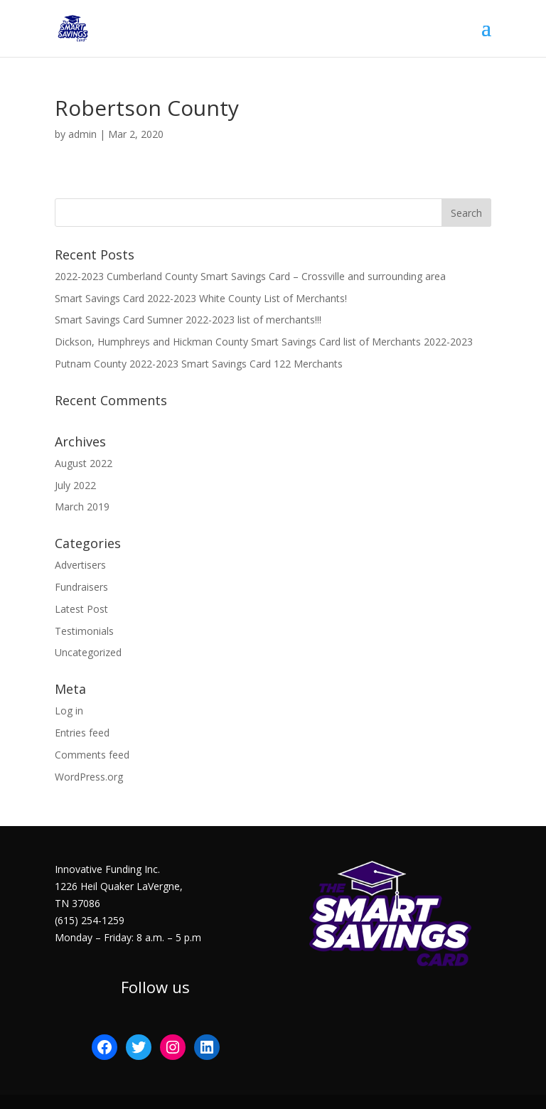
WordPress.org (89, 776)
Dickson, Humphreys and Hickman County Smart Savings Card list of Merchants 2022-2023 (264, 341)
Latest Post (81, 609)
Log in (69, 710)
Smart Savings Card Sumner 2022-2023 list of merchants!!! (188, 319)
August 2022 (83, 463)
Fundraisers (81, 587)
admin (82, 134)
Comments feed (92, 754)
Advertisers (80, 565)
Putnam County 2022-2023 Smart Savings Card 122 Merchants (199, 363)
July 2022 (75, 485)
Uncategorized (88, 652)
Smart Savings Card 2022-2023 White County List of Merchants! (201, 298)
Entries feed (82, 732)
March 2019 (82, 506)
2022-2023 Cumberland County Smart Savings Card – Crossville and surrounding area (250, 276)
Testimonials (84, 631)
